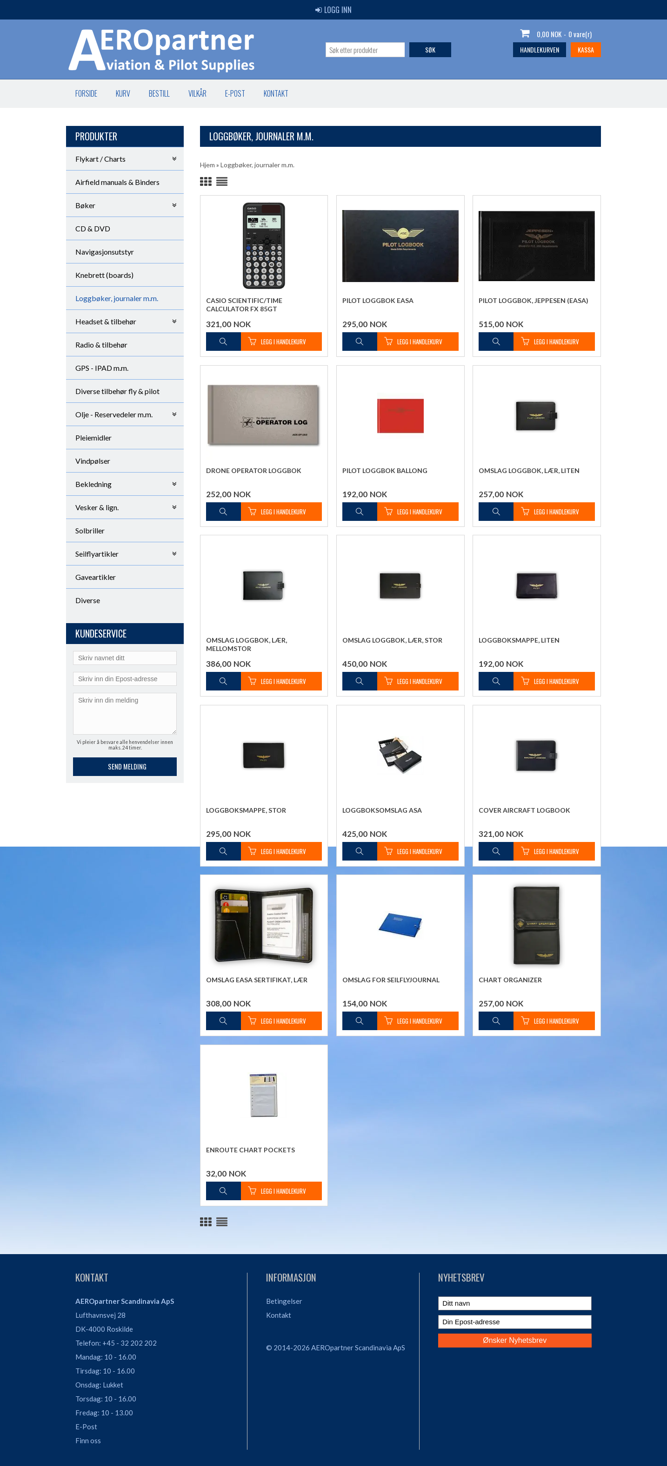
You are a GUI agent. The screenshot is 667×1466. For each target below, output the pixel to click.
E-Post (86, 1426)
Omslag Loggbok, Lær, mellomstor (246, 644)
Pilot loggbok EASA (378, 300)
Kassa (586, 49)
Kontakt (276, 93)
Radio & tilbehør (101, 344)
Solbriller (90, 530)
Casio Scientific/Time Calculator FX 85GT (244, 304)
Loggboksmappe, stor (246, 810)
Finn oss (88, 1440)
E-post (235, 93)
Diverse (87, 600)
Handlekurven (539, 49)
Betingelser (284, 1301)
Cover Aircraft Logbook (524, 810)
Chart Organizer (510, 980)
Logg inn (333, 9)
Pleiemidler (93, 437)
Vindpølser (92, 460)
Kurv (123, 93)
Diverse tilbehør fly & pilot (117, 391)
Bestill (159, 93)
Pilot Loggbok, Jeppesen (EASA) (533, 300)
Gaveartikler (95, 576)
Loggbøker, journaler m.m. (116, 298)
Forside (86, 93)
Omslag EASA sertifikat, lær (256, 980)
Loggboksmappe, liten (519, 640)
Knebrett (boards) (104, 274)
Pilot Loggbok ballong (384, 470)
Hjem (207, 165)
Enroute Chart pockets (250, 1150)
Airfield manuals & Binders (117, 181)
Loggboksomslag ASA (382, 810)
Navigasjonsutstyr (104, 251)
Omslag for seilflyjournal (391, 980)
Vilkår (197, 93)
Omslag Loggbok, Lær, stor (392, 640)
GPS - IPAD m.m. (101, 367)
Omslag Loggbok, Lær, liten (529, 470)
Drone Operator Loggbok (253, 470)
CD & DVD (92, 228)
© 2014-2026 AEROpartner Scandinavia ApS (335, 1347)
